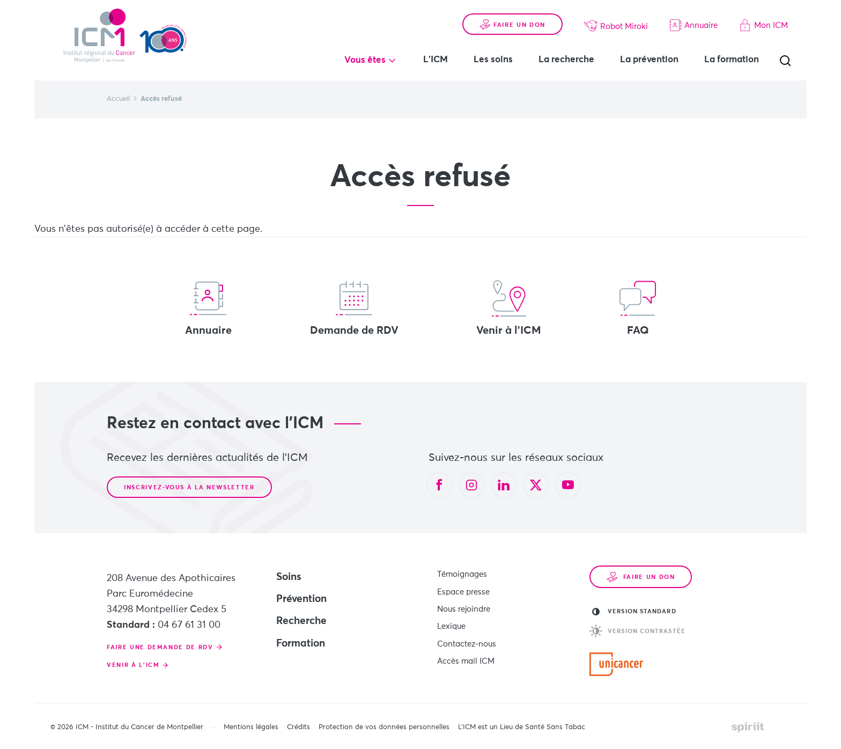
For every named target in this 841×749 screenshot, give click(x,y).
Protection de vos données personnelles (384, 727)
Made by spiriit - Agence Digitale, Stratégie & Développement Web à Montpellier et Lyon (748, 727)
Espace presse (463, 590)
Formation (300, 643)
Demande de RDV (354, 308)
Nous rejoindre (463, 607)
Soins (288, 577)
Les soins (493, 59)
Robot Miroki (616, 25)
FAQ (637, 308)
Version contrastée (637, 631)
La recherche (566, 59)
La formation (731, 59)
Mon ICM (763, 25)
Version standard (634, 611)
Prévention (301, 599)
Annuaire (693, 25)
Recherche (301, 621)
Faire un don (512, 24)
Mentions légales (251, 727)
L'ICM (435, 59)
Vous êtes (365, 60)
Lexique (451, 624)
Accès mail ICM (466, 657)
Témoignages (462, 574)
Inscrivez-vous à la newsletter (189, 487)
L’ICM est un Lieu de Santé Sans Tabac (521, 727)
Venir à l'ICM (508, 308)
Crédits (298, 727)
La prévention (649, 59)
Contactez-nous (466, 640)
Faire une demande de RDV (160, 647)
